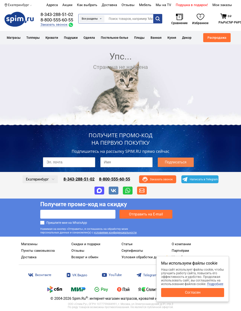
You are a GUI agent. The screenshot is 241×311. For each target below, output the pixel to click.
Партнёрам (180, 251)
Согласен (192, 292)
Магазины (29, 244)
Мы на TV (163, 5)
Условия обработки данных (144, 257)
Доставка (109, 5)
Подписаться (176, 162)
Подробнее (215, 284)
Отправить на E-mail (146, 214)
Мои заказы (222, 5)
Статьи (127, 244)
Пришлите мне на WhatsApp (66, 222)
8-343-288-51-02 (57, 14)
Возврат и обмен (84, 257)
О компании (181, 244)
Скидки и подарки (85, 244)
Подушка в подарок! (192, 5)
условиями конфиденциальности (115, 232)
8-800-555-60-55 (57, 20)
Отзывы (77, 251)
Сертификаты (132, 251)
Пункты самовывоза (38, 251)
